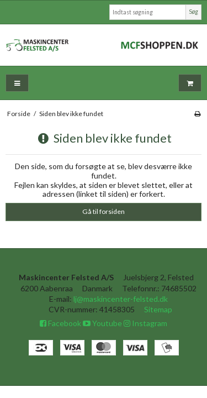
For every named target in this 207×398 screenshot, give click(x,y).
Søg (193, 11)
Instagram (145, 323)
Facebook (60, 323)
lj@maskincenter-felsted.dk (120, 298)
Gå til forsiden (103, 211)
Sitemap (158, 309)
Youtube (102, 323)
